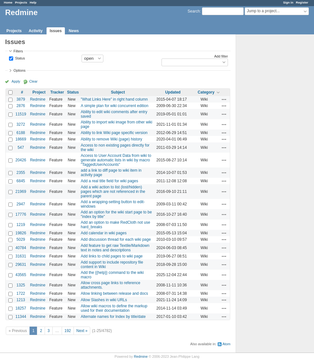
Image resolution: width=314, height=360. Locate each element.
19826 (20, 233)
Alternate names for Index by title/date (113, 316)
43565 (20, 275)
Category (206, 92)
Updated (172, 92)
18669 (20, 139)
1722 (20, 293)
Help (33, 2)
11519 (20, 114)
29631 (20, 264)
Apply (16, 81)
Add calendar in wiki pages (103, 233)
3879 (20, 99)
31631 (20, 256)
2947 (20, 204)
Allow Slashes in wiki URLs (104, 300)
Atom (226, 344)
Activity (35, 31)
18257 (20, 308)
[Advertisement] (268, 135)
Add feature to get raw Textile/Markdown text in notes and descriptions (115, 247)
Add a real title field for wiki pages (109, 181)
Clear (33, 81)
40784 (20, 248)
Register (302, 2)
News (74, 31)
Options (19, 70)
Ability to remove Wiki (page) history (111, 139)
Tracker (57, 92)
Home (8, 2)
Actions (224, 99)
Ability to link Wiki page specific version (114, 132)
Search (194, 11)
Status (19, 58)
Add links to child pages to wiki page (112, 256)
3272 (20, 124)
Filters (18, 51)
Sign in (288, 2)
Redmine (37, 99)
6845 (20, 181)
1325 (20, 285)
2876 (20, 106)
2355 (20, 172)
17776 (20, 214)
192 (68, 330)
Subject (118, 92)
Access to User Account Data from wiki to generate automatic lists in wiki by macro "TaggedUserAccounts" (116, 160)
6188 (20, 132)
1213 (20, 300)
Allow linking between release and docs (114, 293)
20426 (20, 160)
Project (39, 92)
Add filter (221, 56)
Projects (21, 2)
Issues (56, 31)
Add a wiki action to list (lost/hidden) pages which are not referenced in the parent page (113, 191)
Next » (82, 330)
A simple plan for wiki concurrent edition (114, 106)
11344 (20, 316)
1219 (20, 224)
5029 (20, 239)
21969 (20, 191)
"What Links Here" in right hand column (114, 99)
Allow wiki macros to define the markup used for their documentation (114, 308)
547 (21, 147)
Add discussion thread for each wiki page (116, 239)
